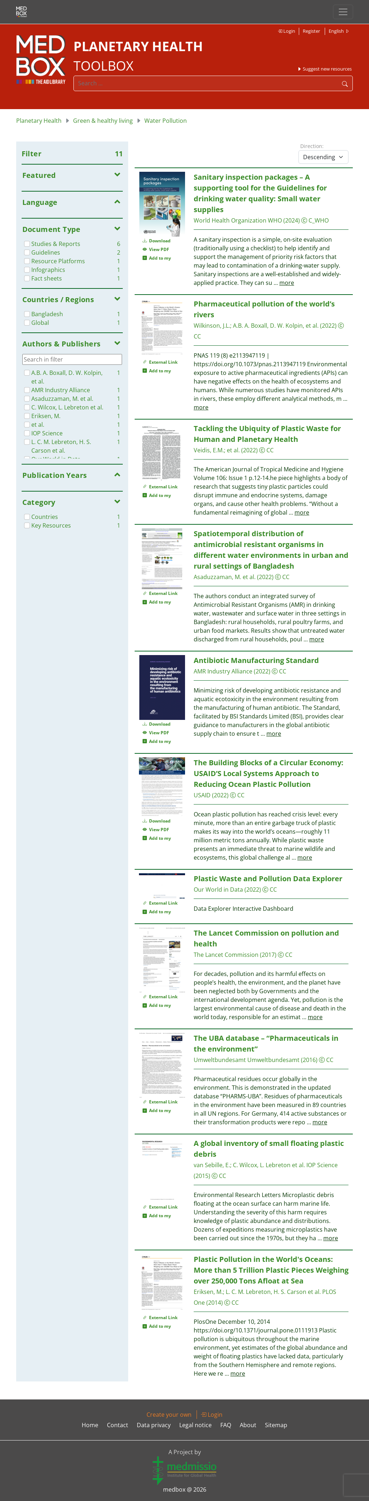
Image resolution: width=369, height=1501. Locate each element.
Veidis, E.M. (209, 450)
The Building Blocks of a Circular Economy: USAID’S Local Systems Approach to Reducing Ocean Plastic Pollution (268, 773)
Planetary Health (39, 121)
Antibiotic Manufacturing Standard (256, 660)
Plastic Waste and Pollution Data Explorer (268, 878)
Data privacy (154, 1425)
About (248, 1425)
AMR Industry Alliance (223, 671)
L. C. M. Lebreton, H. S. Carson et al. (273, 1292)
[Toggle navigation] (343, 12)
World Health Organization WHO (238, 220)
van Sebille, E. (212, 1165)
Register (311, 31)
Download (157, 241)
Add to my (157, 258)
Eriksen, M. (208, 1292)
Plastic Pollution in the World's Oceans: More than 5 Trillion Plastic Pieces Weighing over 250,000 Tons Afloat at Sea (271, 1270)
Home (90, 1425)
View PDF (156, 249)
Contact (117, 1425)
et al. (233, 450)
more (286, 283)
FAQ (225, 1425)
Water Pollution (165, 121)
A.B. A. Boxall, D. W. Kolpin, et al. (276, 326)
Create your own (169, 1415)
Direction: (312, 146)
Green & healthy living (103, 121)
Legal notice (195, 1425)
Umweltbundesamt (220, 1060)
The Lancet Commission (226, 955)
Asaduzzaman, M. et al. (225, 577)
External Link (160, 362)
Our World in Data (218, 889)
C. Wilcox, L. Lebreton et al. (269, 1165)
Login (286, 31)
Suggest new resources (324, 69)
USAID (202, 795)
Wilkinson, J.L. (212, 326)
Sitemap (276, 1425)
